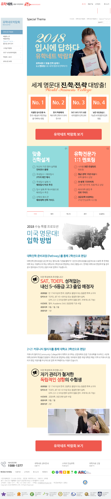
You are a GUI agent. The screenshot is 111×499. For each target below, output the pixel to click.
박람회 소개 (7, 36)
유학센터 (57, 11)
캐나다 (15, 11)
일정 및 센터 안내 (8, 44)
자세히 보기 (65, 466)
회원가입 (90, 4)
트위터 (108, 22)
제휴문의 (45, 472)
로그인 (84, 4)
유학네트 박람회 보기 (68, 134)
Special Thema (8, 41)
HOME (72, 19)
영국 (22, 11)
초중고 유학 (105, 11)
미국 (9, 11)
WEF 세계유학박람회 (12, 53)
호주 (28, 11)
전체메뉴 (3, 10)
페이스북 (105, 22)
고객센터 (97, 4)
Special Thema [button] (104, 19)
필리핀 (43, 11)
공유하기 (100, 22)
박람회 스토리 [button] (12, 57)
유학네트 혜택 (7, 61)
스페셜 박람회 (12, 48)
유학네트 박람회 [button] (91, 19)
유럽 (50, 11)
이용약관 (18, 472)
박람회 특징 (7, 39)
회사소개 (106, 4)
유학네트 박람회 (69, 11)
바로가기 (37, 466)
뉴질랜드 (35, 11)
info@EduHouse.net (44, 483)
